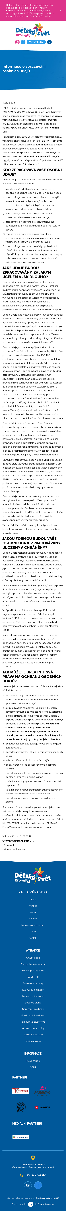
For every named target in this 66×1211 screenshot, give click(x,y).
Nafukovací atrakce (33, 996)
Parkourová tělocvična (33, 1021)
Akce (33, 912)
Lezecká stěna (33, 1002)
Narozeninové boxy (33, 1009)
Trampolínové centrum (33, 964)
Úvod (33, 899)
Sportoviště (33, 977)
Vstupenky (36, 42)
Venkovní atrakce (33, 1034)
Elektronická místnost (33, 1015)
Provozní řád (33, 1061)
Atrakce (33, 906)
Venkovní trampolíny (33, 1028)
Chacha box (33, 957)
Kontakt (33, 938)
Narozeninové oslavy (33, 925)
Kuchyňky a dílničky (33, 990)
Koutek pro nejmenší (33, 970)
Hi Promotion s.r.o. (44, 1204)
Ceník (33, 931)
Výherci (33, 918)
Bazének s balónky (33, 983)
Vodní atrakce (33, 1041)
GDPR (33, 1067)
